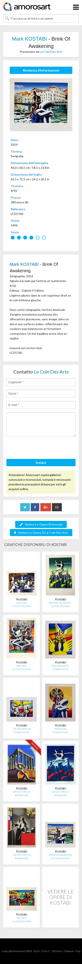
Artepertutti (21, 795)
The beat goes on (22, 728)
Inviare (41, 462)
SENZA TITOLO (21, 791)
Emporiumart (60, 669)
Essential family (60, 665)
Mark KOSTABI (29, 39)
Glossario (69, 951)
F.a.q (78, 951)
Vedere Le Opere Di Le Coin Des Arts (41, 532)
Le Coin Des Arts (51, 51)
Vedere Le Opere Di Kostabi (41, 524)
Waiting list (60, 728)
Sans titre (22, 602)
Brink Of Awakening (60, 854)
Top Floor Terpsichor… (60, 602)
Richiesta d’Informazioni (41, 70)
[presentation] (39, 448)
